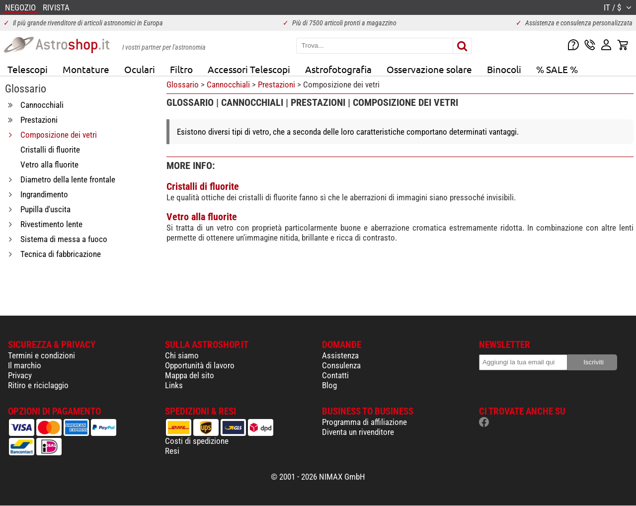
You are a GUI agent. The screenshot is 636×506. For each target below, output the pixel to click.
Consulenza (341, 365)
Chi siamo (182, 355)
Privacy (20, 375)
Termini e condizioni (41, 355)
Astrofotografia (338, 69)
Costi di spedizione (197, 441)
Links (174, 385)
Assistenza (340, 355)
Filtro (181, 69)
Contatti (335, 375)
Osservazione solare (429, 69)
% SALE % (557, 69)
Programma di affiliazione (364, 422)
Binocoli (504, 69)
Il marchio (24, 365)
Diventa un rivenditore (358, 432)
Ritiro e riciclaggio (38, 385)
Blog (329, 385)
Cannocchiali (228, 84)
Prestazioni (276, 84)
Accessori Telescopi (249, 69)
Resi (172, 451)
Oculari (139, 69)
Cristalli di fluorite (202, 186)
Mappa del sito (189, 375)
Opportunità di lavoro (200, 365)
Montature (86, 69)
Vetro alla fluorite (201, 217)
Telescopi (27, 69)
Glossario (182, 84)
